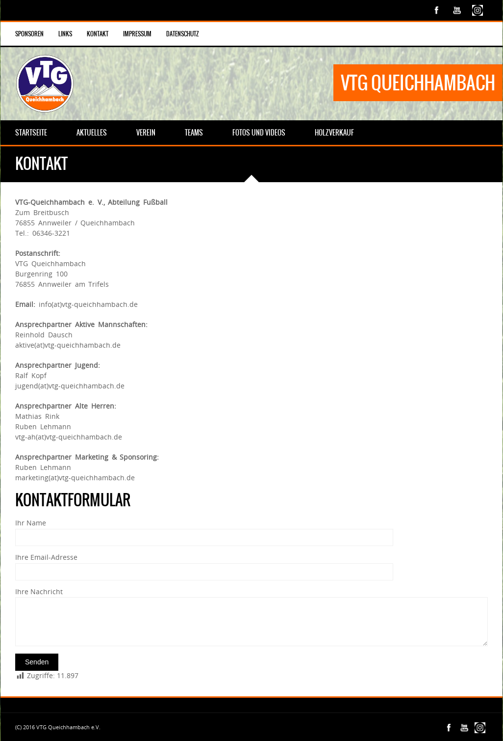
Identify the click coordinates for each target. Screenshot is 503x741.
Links (65, 33)
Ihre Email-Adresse (46, 557)
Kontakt (97, 33)
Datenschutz (182, 33)
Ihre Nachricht (39, 591)
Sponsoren (29, 33)
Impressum (137, 33)
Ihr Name (30, 522)
